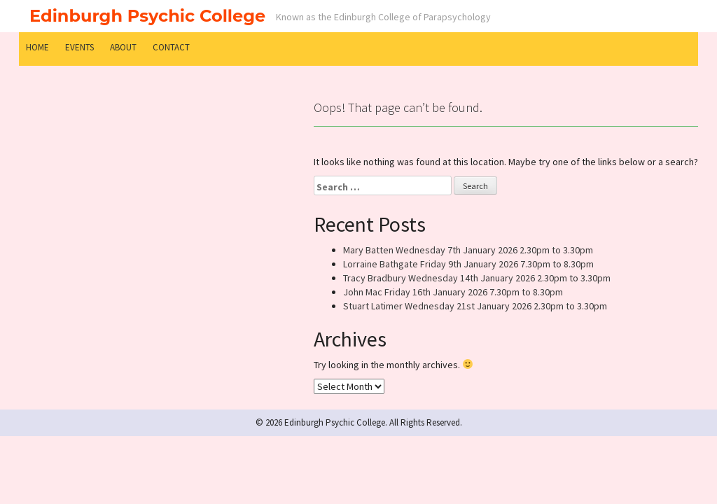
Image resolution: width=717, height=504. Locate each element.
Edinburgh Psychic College (147, 16)
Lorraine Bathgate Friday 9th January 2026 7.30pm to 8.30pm (468, 264)
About (123, 47)
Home (37, 47)
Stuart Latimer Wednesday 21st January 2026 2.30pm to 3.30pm (475, 306)
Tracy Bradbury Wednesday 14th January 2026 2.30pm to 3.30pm (477, 278)
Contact (171, 47)
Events (79, 47)
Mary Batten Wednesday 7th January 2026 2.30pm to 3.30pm (468, 250)
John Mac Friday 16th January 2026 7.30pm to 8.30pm (453, 292)
